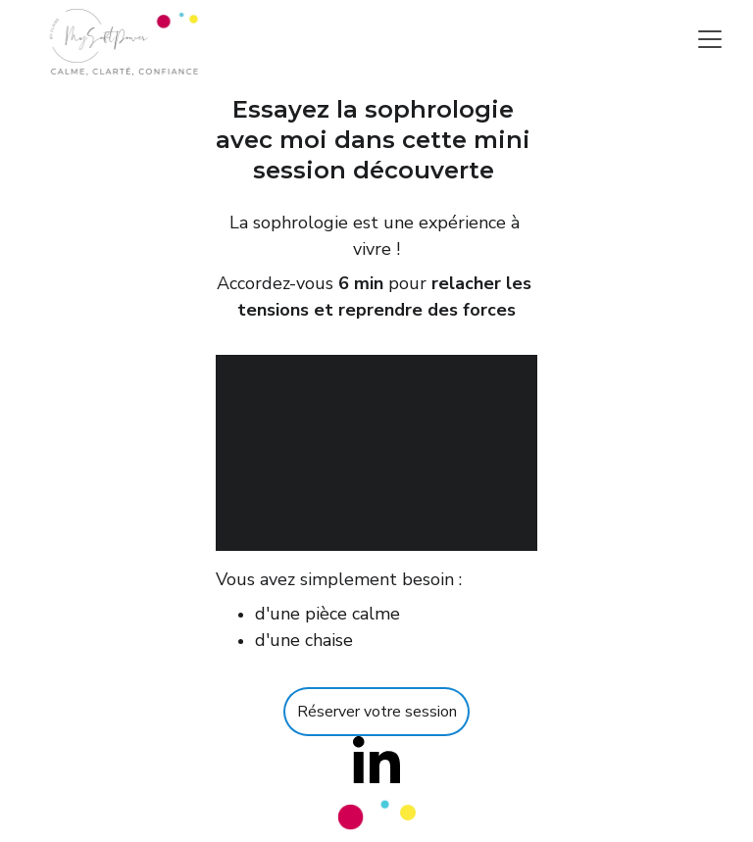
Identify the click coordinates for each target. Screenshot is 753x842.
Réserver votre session (377, 711)
